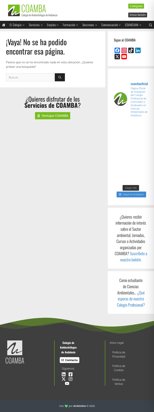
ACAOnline (79, 406)
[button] (150, 25)
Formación (71, 25)
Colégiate (136, 6)
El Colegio (18, 25)
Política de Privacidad (118, 354)
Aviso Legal (117, 343)
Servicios (37, 25)
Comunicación (112, 25)
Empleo (54, 25)
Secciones (91, 25)
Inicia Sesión (138, 15)
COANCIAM (134, 25)
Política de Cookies (118, 368)
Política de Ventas (118, 382)
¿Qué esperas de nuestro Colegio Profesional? (131, 299)
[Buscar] (60, 77)
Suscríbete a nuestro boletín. (133, 256)
